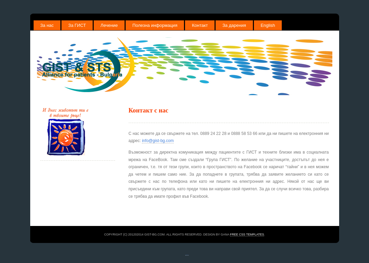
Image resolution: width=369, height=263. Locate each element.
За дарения (234, 25)
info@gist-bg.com (158, 140)
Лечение (109, 25)
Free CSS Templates (247, 234)
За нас (47, 25)
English (268, 25)
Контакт (200, 25)
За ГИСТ (77, 25)
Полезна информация (154, 25)
